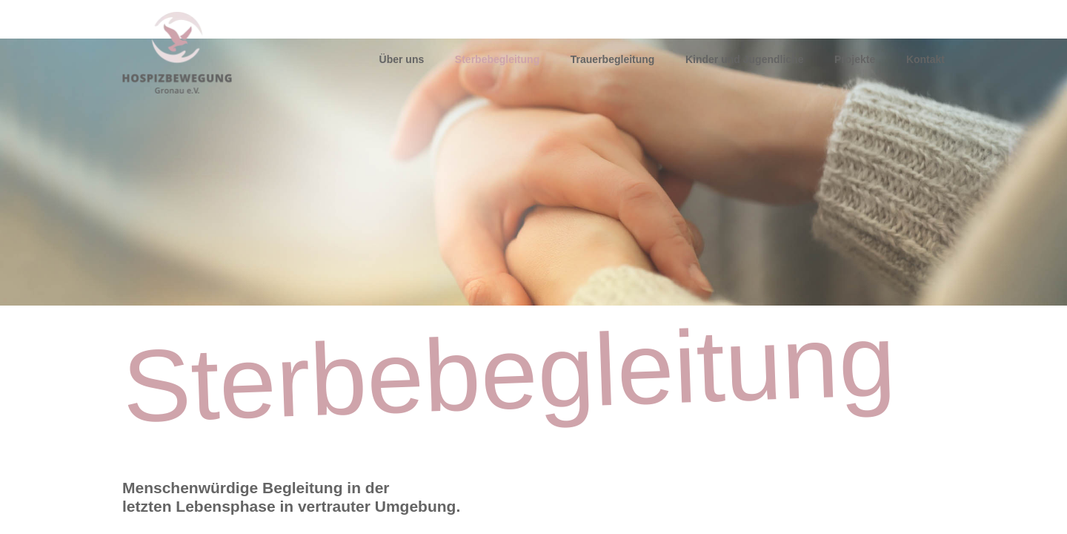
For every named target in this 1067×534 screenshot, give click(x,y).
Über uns (402, 59)
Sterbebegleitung (497, 59)
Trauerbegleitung (613, 59)
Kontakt (925, 59)
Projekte (854, 59)
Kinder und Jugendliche (744, 59)
